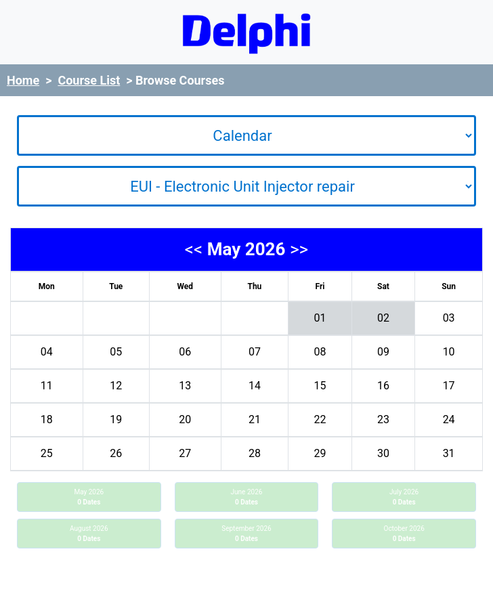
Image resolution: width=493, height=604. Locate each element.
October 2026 (404, 533)
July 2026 (404, 497)
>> (299, 249)
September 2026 (246, 533)
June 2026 (247, 497)
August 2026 (89, 533)
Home (23, 80)
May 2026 (89, 497)
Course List (89, 80)
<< (193, 249)
